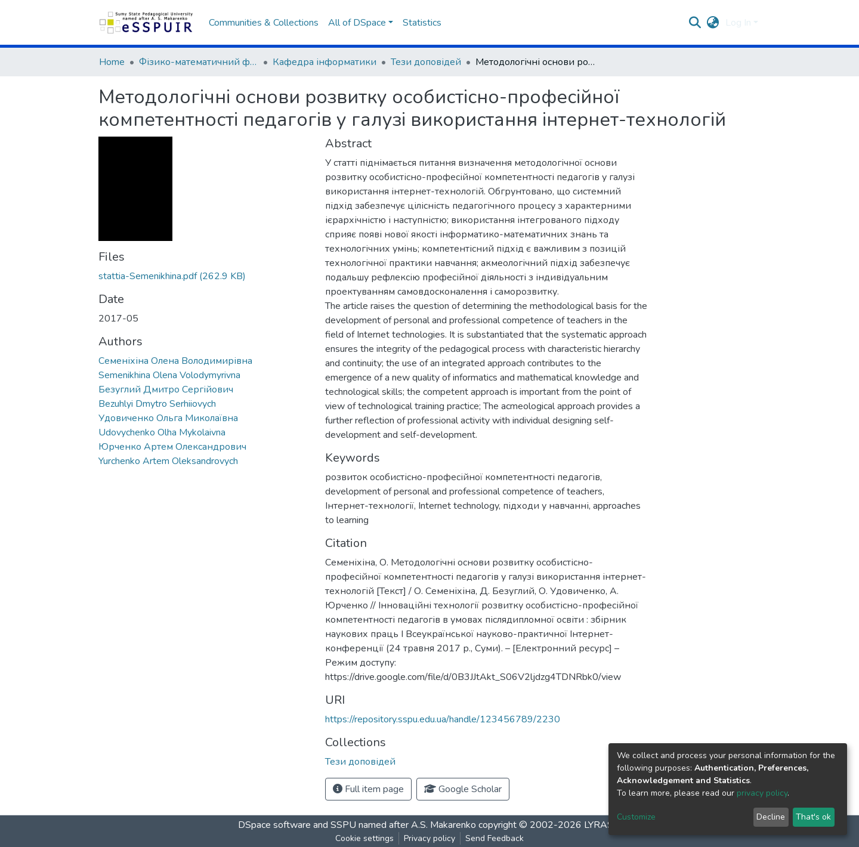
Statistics (422, 22)
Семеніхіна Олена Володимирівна (175, 360)
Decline (770, 817)
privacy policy (762, 793)
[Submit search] (695, 22)
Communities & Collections (264, 22)
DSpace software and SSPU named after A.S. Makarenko (357, 824)
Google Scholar (463, 789)
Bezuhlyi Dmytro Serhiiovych (157, 403)
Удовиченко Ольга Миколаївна (168, 418)
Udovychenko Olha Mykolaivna (161, 432)
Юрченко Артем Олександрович (172, 446)
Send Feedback (494, 838)
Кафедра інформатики (324, 62)
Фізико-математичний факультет (198, 62)
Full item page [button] (368, 789)
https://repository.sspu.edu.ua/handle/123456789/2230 (442, 719)
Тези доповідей (426, 62)
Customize (636, 817)
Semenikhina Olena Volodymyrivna (169, 375)
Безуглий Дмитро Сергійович (165, 389)
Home (112, 62)
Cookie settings (364, 838)
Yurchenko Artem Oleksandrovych (168, 461)
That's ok (813, 817)
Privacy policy (429, 838)
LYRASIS (603, 824)
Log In (738, 22)
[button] (713, 23)
